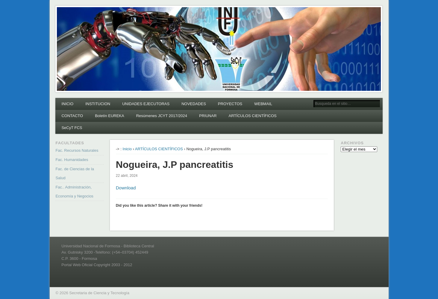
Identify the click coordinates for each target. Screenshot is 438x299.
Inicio (127, 149)
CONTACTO (72, 116)
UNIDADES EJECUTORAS (145, 104)
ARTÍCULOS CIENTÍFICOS (253, 116)
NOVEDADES (193, 104)
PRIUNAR (208, 116)
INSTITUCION (97, 104)
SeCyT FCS (71, 127)
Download (126, 187)
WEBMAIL (263, 104)
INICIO (67, 104)
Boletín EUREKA (109, 116)
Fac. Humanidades (71, 159)
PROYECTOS (230, 104)
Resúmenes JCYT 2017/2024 (161, 116)
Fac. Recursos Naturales (76, 150)
